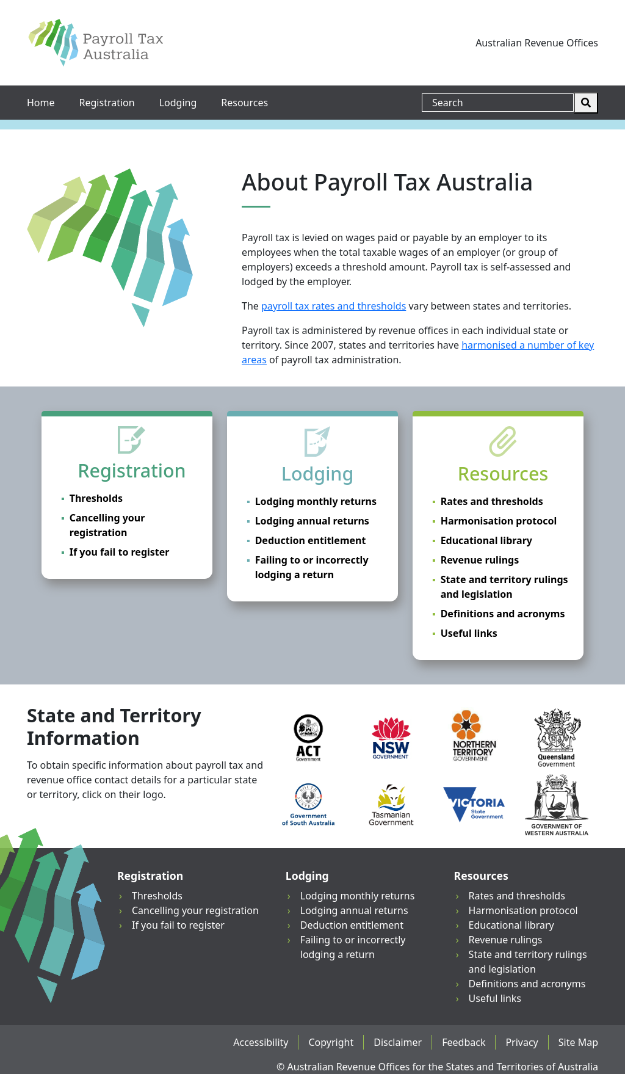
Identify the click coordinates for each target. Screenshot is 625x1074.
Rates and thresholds (492, 501)
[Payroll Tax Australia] (95, 42)
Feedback (463, 1042)
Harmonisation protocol (499, 521)
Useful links (469, 633)
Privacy (521, 1042)
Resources (244, 102)
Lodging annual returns (312, 521)
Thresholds (96, 498)
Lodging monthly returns (316, 501)
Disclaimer (398, 1042)
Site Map (578, 1042)
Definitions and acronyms (503, 613)
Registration (107, 102)
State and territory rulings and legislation (504, 587)
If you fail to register (120, 552)
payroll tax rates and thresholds (333, 306)
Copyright (330, 1042)
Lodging (178, 102)
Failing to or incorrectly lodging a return (312, 567)
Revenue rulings (480, 560)
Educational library (486, 540)
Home (41, 102)
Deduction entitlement (310, 540)
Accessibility (260, 1042)
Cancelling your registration (107, 525)
